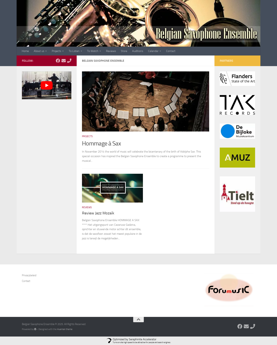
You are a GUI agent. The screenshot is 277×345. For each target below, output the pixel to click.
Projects (56, 51)
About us (39, 51)
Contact (170, 51)
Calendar (153, 51)
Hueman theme (64, 329)
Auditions (137, 51)
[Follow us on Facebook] (58, 61)
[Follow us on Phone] (69, 61)
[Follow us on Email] (63, 61)
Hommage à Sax (101, 143)
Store (124, 51)
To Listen (74, 51)
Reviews (111, 51)
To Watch (92, 51)
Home (25, 51)
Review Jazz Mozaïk (98, 213)
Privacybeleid (29, 275)
